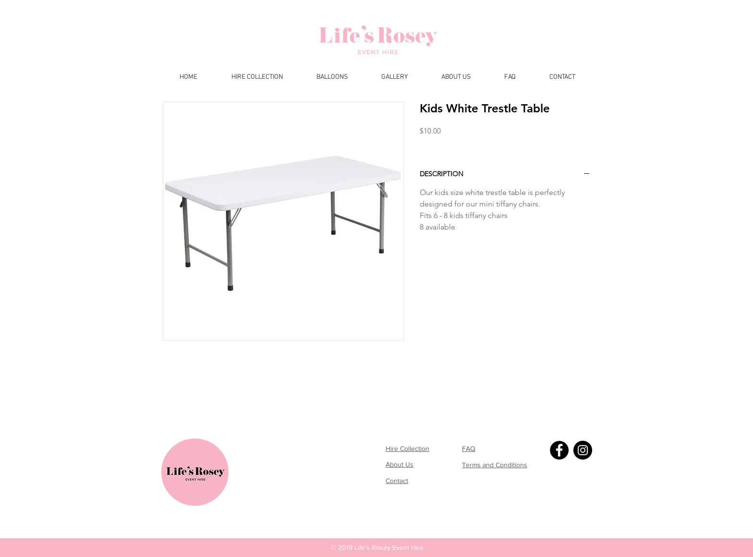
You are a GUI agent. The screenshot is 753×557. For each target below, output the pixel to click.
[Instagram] (582, 450)
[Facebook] (559, 450)
